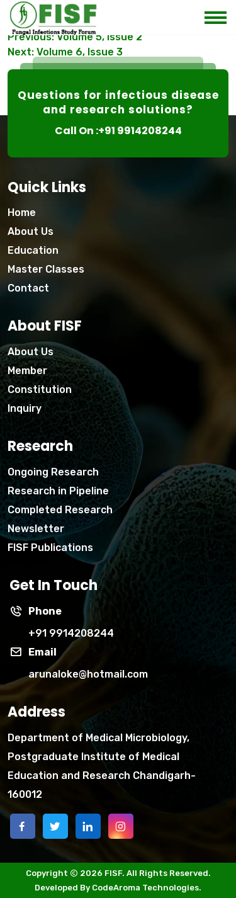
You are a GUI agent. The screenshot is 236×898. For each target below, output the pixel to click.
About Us (30, 231)
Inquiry (25, 408)
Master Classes (46, 269)
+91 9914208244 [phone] (71, 633)
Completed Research (60, 510)
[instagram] (120, 826)
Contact (28, 288)
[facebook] (22, 826)
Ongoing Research (53, 472)
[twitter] (55, 826)
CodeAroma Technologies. (146, 887)
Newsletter (36, 529)
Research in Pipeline (58, 491)
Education (33, 250)
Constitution (40, 389)
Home (22, 213)
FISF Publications (50, 548)
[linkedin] (88, 826)
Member (27, 371)
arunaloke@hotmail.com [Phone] (88, 674)
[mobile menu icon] (220, 14)
